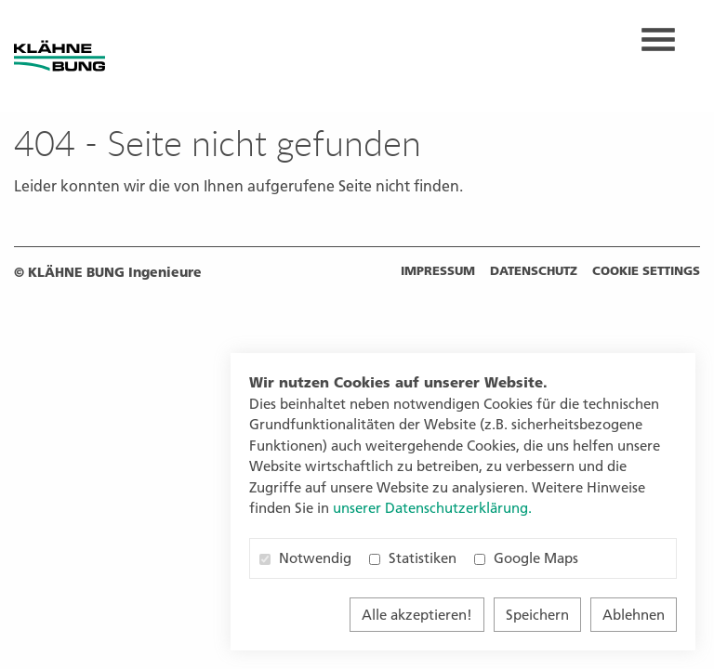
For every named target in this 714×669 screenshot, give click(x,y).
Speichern (537, 614)
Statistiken (412, 558)
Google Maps (526, 558)
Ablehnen (633, 614)
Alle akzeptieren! (417, 614)
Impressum (438, 270)
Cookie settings (646, 270)
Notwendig (305, 558)
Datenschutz (533, 270)
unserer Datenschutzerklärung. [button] (432, 508)
